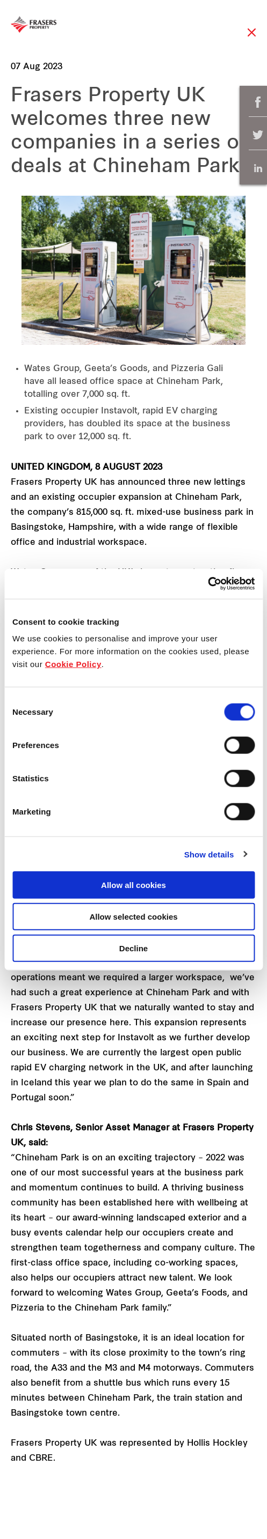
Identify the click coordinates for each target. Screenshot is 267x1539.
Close (251, 37)
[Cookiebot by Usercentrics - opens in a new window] (208, 584)
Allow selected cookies (133, 916)
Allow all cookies (133, 885)
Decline (133, 947)
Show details (209, 854)
